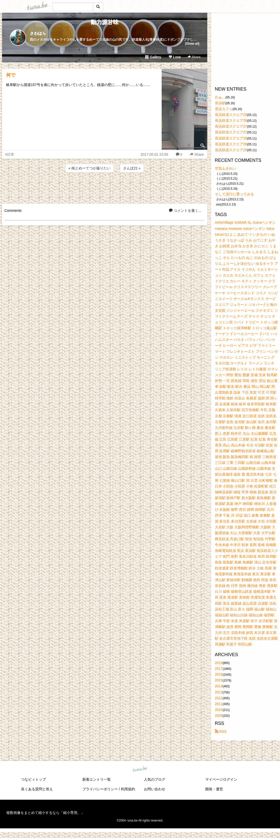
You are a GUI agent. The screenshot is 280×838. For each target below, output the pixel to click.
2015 (219, 680)
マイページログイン (221, 779)
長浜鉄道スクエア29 (231, 115)
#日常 (9, 154)
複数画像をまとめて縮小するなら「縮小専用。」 (45, 813)
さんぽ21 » (132, 168)
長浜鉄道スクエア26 (231, 138)
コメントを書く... (185, 210)
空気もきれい (225, 168)
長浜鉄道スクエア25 (231, 150)
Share (194, 57)
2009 (219, 715)
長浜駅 (220, 103)
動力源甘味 (105, 22)
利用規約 (128, 789)
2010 (219, 710)
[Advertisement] (104, 187)
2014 (219, 686)
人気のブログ (154, 779)
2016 (219, 674)
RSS (221, 731)
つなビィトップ (33, 779)
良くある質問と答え (37, 789)
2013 (219, 692)
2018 (219, 663)
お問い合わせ (154, 789)
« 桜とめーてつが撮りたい (89, 168)
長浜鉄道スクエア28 (231, 120)
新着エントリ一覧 (96, 779)
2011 (219, 704)
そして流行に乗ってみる (234, 194)
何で (10, 75)
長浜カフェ (224, 109)
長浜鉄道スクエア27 (231, 126)
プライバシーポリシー (100, 789)
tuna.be (140, 769)
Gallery (153, 57)
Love (175, 57)
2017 (219, 669)
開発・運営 (214, 789)
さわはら (38, 33)
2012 (219, 698)
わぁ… (220, 97)
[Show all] (192, 43)
